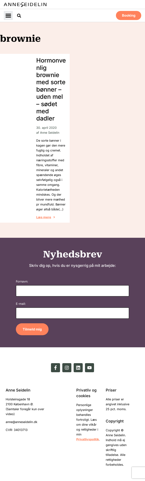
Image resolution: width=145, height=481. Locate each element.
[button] (8, 15)
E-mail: (21, 303)
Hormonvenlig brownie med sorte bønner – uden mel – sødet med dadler (51, 89)
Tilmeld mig (32, 329)
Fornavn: (22, 281)
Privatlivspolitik (87, 439)
